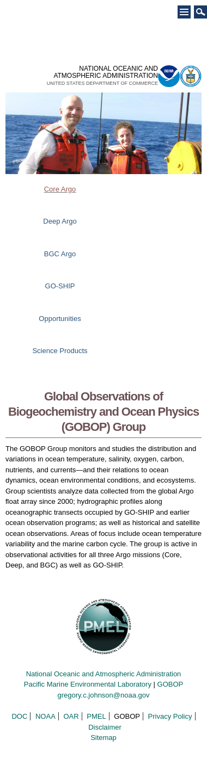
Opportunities (60, 318)
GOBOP (170, 684)
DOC (19, 716)
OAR (70, 716)
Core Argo (60, 189)
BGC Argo (60, 254)
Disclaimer (104, 727)
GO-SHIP (60, 286)
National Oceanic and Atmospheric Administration (103, 674)
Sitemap (103, 737)
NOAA (45, 716)
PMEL (96, 716)
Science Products (59, 351)
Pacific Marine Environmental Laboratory (87, 684)
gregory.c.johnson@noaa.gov (103, 695)
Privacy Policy (170, 716)
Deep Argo (59, 221)
